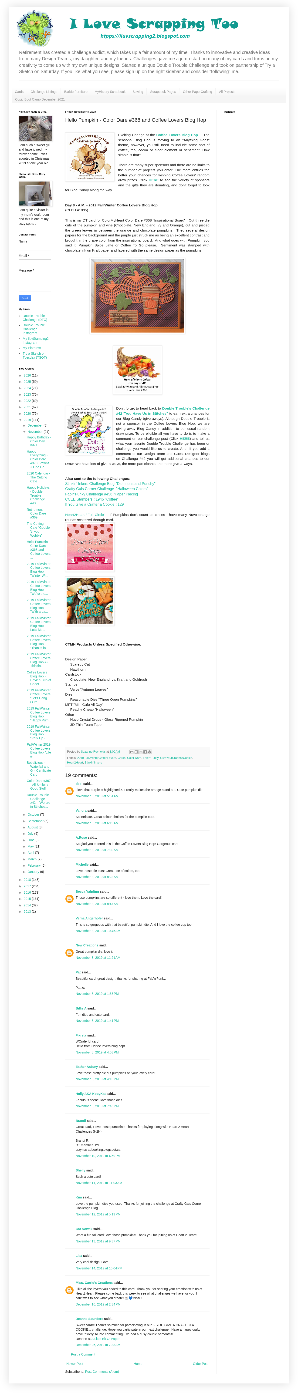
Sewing (137, 92)
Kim (79, 1197)
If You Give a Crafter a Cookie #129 (94, 504)
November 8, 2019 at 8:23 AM (97, 877)
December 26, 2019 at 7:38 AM (98, 1345)
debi (79, 784)
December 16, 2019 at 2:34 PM (98, 1304)
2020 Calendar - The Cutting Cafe (38, 477)
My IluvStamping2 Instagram (36, 340)
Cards (19, 92)
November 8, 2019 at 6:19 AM (97, 823)
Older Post (200, 1364)
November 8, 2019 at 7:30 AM (97, 850)
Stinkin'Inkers (93, 762)
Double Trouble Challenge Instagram (34, 329)
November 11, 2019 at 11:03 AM (99, 1183)
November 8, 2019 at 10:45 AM (98, 931)
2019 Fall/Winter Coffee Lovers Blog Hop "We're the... (39, 587)
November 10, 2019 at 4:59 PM (98, 1156)
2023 (28, 394)
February (34, 865)
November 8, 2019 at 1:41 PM (97, 1021)
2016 (28, 892)
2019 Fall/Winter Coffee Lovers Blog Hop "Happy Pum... (39, 714)
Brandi (81, 1121)
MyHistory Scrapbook (110, 92)
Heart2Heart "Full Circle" (85, 515)
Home (138, 1364)
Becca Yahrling (87, 891)
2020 (28, 413)
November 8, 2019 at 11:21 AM (98, 957)
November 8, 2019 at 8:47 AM (97, 904)
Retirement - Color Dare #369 (36, 513)
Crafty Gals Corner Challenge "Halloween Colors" (106, 489)
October (33, 814)
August (32, 827)
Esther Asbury (87, 1067)
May (30, 846)
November (35, 432)
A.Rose (81, 837)
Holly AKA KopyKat (91, 1094)
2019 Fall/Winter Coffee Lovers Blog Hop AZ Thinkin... (39, 660)
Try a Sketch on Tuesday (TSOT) (35, 355)
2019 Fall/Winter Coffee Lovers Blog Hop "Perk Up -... (39, 732)
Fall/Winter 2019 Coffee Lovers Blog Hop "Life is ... (39, 750)
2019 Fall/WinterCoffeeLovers (96, 758)
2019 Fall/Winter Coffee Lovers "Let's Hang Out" (39, 696)
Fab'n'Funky (151, 758)
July (30, 833)
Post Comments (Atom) (102, 1371)
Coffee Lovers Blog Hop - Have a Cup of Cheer (39, 678)
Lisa (79, 1256)
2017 (28, 886)
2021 (28, 407)
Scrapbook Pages (163, 92)
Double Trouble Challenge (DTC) (35, 318)
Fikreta (81, 1035)
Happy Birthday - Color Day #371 (39, 441)
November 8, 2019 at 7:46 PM (97, 1106)
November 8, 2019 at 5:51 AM (97, 796)
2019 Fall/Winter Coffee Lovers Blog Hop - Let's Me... (39, 624)
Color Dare (134, 758)
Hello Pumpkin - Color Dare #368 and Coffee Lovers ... (39, 549)
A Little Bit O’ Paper (105, 1339)
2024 (28, 388)
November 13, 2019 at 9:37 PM (98, 1241)
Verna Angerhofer (89, 918)
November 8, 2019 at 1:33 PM (97, 994)
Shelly (80, 1170)
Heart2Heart (75, 762)
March (32, 859)
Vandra (81, 810)
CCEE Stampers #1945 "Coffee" (92, 499)
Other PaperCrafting (197, 92)
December (35, 425)
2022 (28, 401)
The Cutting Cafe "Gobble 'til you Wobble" (38, 529)
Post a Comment (83, 1354)
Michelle (82, 864)
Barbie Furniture (76, 92)
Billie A (81, 1008)
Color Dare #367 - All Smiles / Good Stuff (39, 785)
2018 (28, 880)
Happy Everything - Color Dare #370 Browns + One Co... (38, 459)
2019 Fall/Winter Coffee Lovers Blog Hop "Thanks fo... (39, 641)
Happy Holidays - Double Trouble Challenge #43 (38, 495)
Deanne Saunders (89, 1319)
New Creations (87, 945)
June (31, 840)
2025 (28, 382)
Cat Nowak (84, 1229)
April (31, 853)
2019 (28, 420)
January (33, 872)
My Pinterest (32, 348)
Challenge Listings (43, 92)
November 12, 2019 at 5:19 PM (98, 1214)
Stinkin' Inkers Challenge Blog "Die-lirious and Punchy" (110, 484)
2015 (28, 899)
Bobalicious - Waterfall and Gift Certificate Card (39, 768)
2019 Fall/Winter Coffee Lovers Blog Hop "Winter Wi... (39, 569)
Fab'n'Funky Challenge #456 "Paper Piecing (101, 494)
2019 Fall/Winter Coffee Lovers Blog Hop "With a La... (39, 605)
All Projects (227, 92)
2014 (28, 905)
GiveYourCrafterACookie (176, 758)
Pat (78, 972)
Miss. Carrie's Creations (94, 1283)
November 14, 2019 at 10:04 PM (99, 1268)
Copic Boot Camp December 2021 (40, 99)
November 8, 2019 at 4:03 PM (97, 1052)
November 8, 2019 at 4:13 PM (97, 1079)
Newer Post (74, 1364)
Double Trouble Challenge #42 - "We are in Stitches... (38, 800)
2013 (28, 911)
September (35, 821)
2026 (28, 375)
